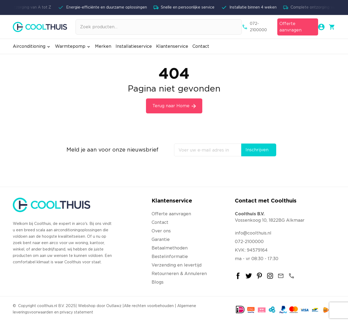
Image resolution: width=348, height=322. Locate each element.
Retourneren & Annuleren (179, 274)
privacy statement (76, 312)
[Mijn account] (321, 27)
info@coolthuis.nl (253, 233)
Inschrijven (257, 150)
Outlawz (113, 306)
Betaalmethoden (170, 248)
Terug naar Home (174, 106)
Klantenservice (172, 46)
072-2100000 (254, 27)
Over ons (161, 231)
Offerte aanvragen (290, 27)
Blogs (158, 282)
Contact (200, 46)
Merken (103, 46)
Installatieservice (134, 46)
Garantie (161, 239)
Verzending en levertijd (176, 265)
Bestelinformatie (170, 257)
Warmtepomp (73, 46)
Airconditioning (32, 46)
